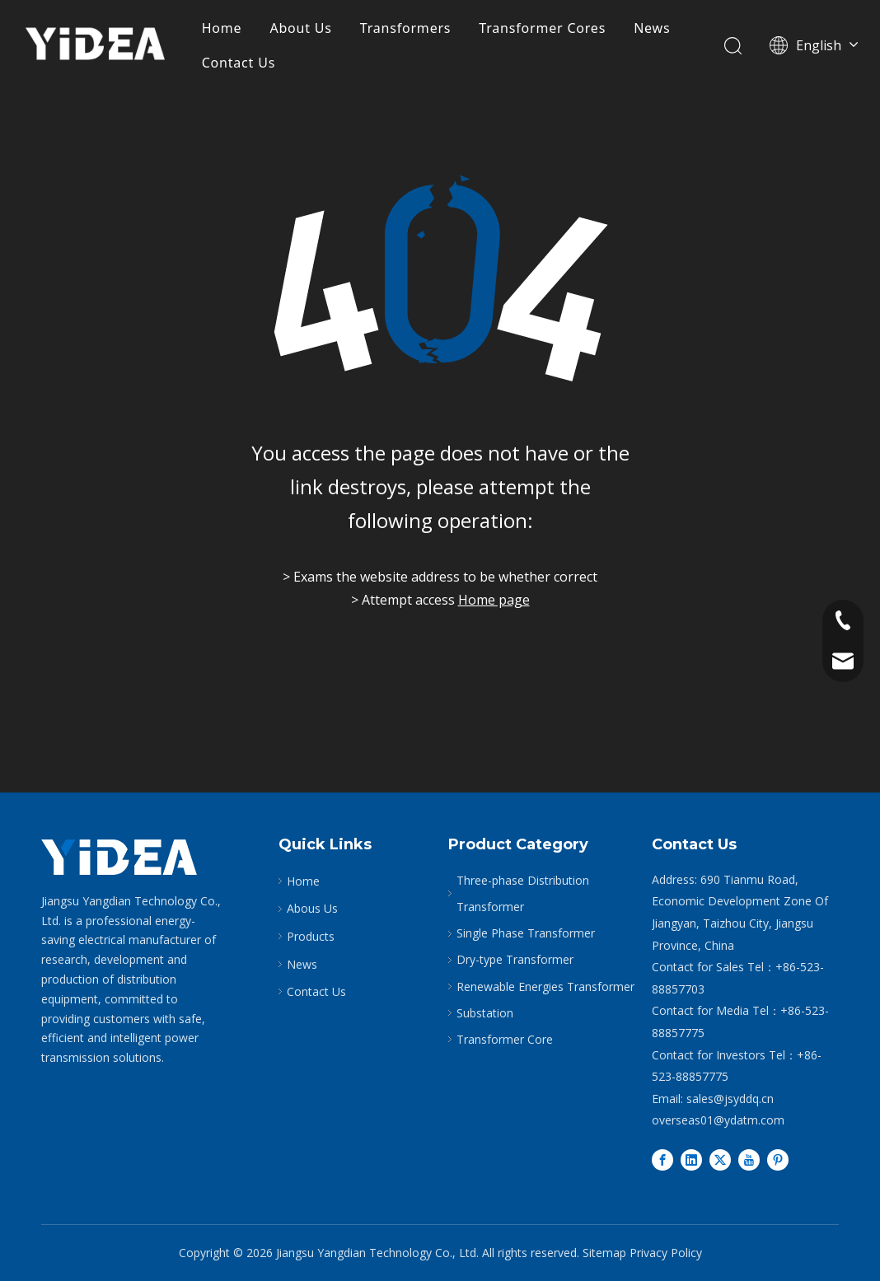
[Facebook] (662, 1160)
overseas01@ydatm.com (718, 1120)
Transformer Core (504, 1039)
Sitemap (604, 1252)
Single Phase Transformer (525, 933)
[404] (440, 280)
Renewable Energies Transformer (545, 986)
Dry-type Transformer (514, 959)
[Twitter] (720, 1160)
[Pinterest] (778, 1160)
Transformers (406, 28)
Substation (484, 1013)
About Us (300, 28)
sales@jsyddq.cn (730, 1098)
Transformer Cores (542, 28)
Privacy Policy (666, 1252)
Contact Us (238, 63)
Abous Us (312, 908)
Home (222, 28)
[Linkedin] (691, 1160)
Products (311, 936)
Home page (494, 600)
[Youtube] (749, 1160)
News (652, 28)
